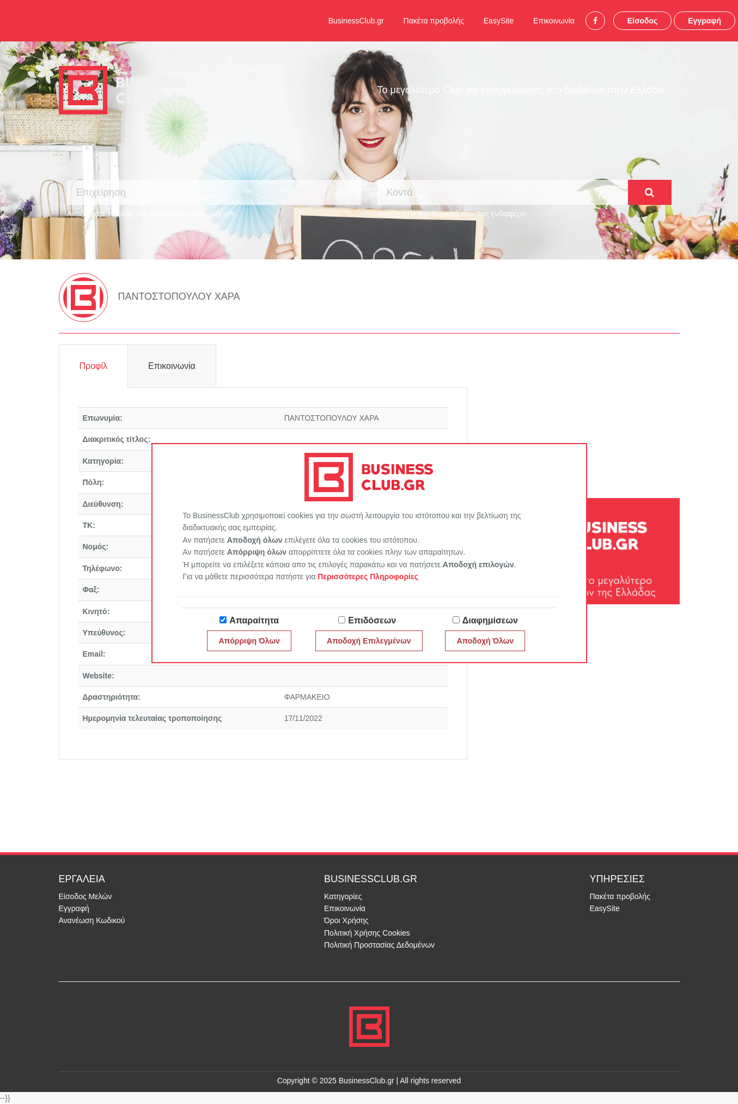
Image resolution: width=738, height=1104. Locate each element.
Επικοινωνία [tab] (172, 366)
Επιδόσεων (372, 620)
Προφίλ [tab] (93, 366)
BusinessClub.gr (356, 20)
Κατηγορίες (343, 896)
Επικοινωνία (554, 20)
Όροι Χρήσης (346, 920)
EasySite (499, 20)
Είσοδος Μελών (85, 896)
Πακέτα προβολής (434, 20)
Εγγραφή (704, 20)
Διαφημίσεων (490, 620)
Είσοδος (642, 20)
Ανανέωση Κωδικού (92, 920)
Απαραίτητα (254, 620)
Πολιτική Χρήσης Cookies (367, 933)
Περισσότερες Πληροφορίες (368, 576)
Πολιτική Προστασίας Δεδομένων (379, 945)
